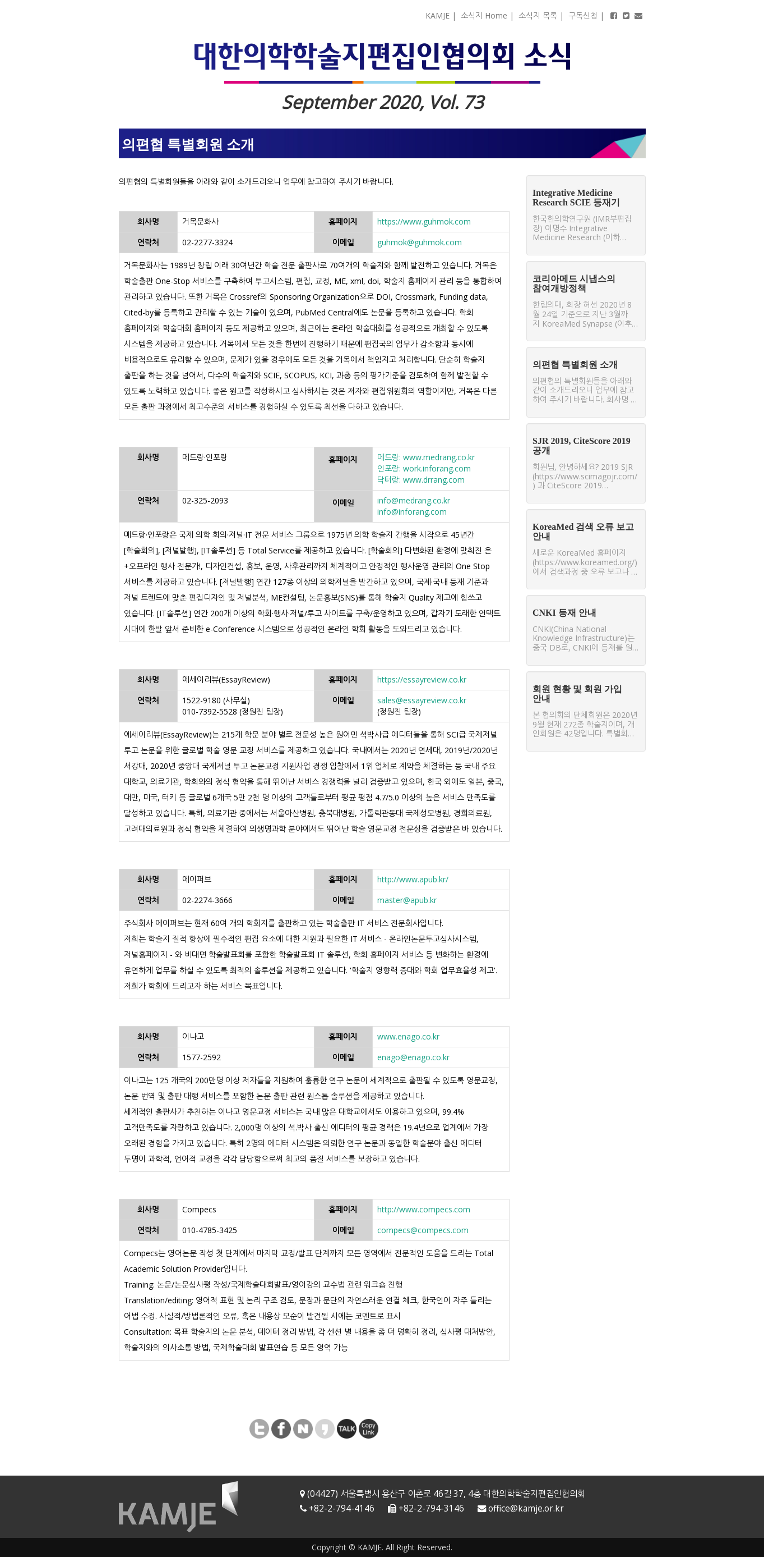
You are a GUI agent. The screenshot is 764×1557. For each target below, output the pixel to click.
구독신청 (583, 15)
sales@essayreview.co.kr (421, 700)
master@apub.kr (407, 900)
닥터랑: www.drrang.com (421, 479)
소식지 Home (484, 15)
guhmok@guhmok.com (419, 242)
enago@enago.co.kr (413, 1057)
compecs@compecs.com (423, 1230)
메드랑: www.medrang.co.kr (426, 457)
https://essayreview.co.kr (421, 679)
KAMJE (437, 15)
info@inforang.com (412, 511)
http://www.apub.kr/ (412, 879)
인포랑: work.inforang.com (424, 468)
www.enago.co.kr (408, 1036)
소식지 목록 (537, 15)
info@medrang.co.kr (413, 500)
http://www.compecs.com (423, 1209)
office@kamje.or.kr (526, 1508)
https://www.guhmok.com (424, 221)
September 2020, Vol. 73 (382, 102)
